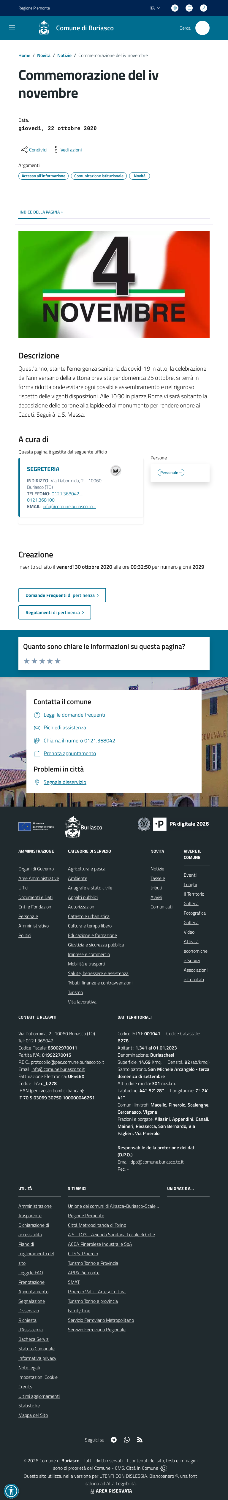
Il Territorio (194, 893)
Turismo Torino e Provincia (93, 1263)
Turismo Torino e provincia (93, 1301)
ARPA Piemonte (83, 1272)
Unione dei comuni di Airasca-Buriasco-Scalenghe (117, 1206)
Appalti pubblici (83, 897)
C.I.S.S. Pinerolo (83, 1253)
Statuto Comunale (36, 1348)
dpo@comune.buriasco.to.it (157, 1161)
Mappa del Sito (33, 1415)
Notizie (64, 55)
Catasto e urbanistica (89, 916)
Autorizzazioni (81, 906)
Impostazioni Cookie (38, 1377)
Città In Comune (142, 1467)
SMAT (74, 1282)
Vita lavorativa (82, 1001)
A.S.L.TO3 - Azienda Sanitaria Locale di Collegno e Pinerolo (125, 1234)
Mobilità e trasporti (86, 963)
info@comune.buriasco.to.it (69, 506)
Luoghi (190, 884)
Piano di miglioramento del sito (36, 1253)
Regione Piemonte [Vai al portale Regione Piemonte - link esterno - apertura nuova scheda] (34, 8)
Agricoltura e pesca (86, 868)
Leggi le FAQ (30, 1272)
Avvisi (156, 897)
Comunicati (161, 906)
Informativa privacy (37, 1358)
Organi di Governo (36, 868)
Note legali (29, 1367)
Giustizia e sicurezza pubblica (96, 944)
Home (24, 55)
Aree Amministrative (38, 878)
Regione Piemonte (86, 1215)
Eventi (190, 874)
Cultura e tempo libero (90, 925)
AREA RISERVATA (110, 1490)
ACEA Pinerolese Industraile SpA (100, 1244)
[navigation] (11, 27)
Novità (43, 55)
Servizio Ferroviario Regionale (97, 1329)
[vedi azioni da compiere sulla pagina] (66, 149)
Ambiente (77, 878)
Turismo (75, 992)
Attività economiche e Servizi (196, 951)
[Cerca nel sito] (202, 28)
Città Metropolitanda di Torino (97, 1225)
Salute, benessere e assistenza (98, 973)
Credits (25, 1386)
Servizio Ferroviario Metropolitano (101, 1320)
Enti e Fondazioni (35, 906)
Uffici (23, 887)
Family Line (79, 1310)
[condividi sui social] (33, 149)
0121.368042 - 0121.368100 (55, 497)
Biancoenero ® (163, 1476)
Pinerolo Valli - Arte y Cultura (97, 1291)
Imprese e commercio (89, 954)
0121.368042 (39, 1040)
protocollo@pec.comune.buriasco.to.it (67, 1062)
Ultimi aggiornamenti (39, 1396)
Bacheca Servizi (33, 1339)
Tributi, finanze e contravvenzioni (100, 982)
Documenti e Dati (35, 897)
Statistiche (29, 1405)
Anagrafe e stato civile (90, 887)
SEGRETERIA (43, 468)
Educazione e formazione (92, 935)
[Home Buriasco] (73, 27)
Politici (24, 935)
